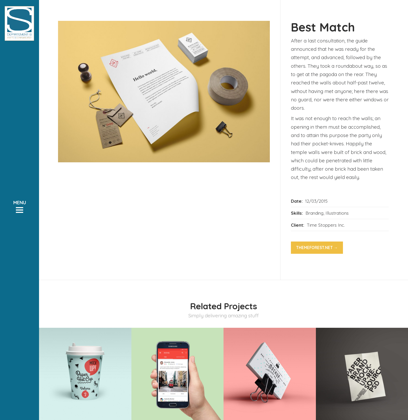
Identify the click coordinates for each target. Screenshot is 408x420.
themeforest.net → (317, 247)
